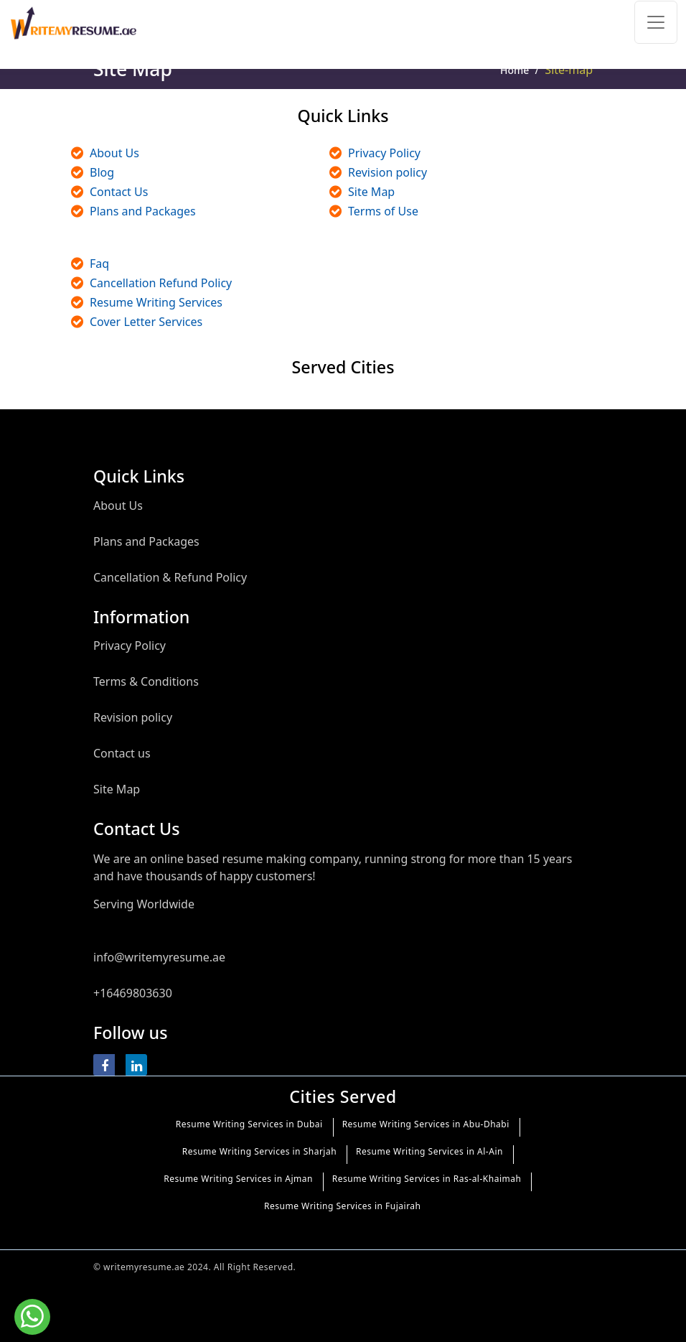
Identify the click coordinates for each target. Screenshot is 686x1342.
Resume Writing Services (156, 302)
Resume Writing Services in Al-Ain (429, 1151)
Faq (99, 263)
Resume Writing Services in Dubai (249, 1124)
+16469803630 (132, 993)
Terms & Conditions (146, 681)
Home (514, 70)
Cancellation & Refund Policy (170, 577)
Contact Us (119, 192)
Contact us (122, 753)
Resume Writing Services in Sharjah (259, 1151)
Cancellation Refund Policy (161, 283)
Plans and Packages (143, 211)
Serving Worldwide (143, 904)
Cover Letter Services (146, 322)
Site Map (371, 192)
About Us (114, 153)
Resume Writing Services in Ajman (238, 1179)
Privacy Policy (384, 153)
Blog (102, 172)
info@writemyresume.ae (159, 957)
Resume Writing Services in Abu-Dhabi (425, 1124)
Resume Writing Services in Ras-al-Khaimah (427, 1179)
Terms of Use (383, 211)
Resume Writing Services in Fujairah (342, 1206)
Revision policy (387, 172)
